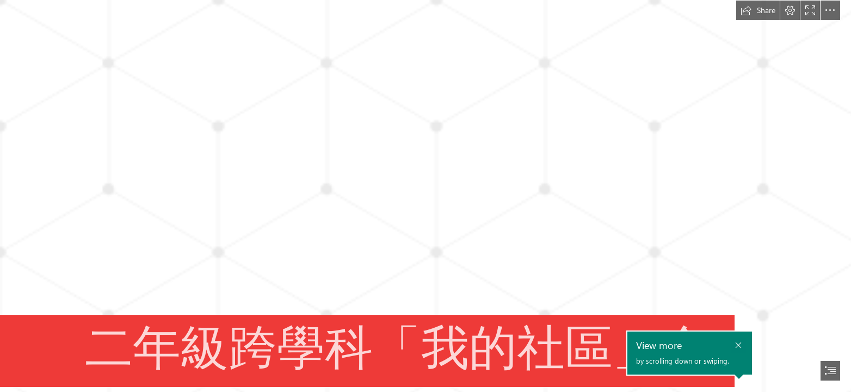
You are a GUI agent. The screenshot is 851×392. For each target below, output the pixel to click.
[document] (425, 196)
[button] (758, 10)
